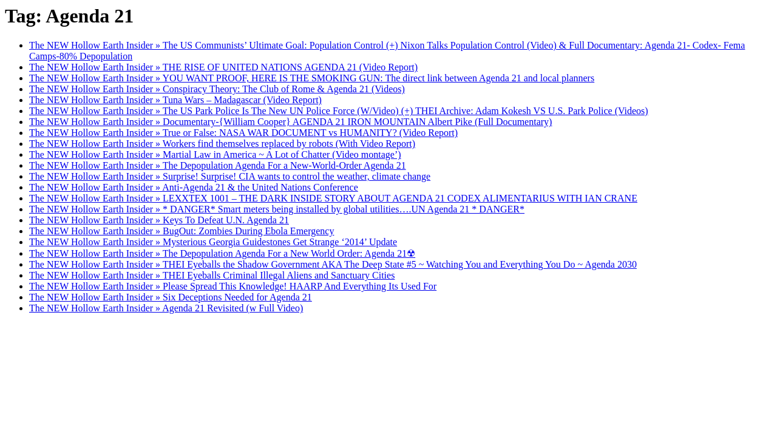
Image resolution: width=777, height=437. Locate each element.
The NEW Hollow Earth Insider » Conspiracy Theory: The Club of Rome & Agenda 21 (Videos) (217, 89)
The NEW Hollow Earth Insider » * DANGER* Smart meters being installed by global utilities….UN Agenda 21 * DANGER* (276, 209)
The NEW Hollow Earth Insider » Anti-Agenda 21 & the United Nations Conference (193, 187)
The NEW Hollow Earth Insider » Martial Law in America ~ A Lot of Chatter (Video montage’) (215, 154)
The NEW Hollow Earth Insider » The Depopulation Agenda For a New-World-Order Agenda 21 (217, 165)
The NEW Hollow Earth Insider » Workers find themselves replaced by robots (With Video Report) (222, 143)
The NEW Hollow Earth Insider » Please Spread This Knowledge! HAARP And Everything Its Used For (232, 286)
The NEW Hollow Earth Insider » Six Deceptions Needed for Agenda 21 (170, 297)
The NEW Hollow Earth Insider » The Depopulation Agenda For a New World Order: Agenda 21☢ (222, 253)
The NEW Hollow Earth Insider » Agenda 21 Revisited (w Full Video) (166, 308)
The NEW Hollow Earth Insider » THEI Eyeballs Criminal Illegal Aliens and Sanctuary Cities (212, 275)
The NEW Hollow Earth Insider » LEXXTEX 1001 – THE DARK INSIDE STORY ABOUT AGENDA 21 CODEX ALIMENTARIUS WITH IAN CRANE (333, 198)
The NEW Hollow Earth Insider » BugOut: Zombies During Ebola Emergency (181, 231)
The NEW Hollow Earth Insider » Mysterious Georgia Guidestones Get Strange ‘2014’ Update (213, 242)
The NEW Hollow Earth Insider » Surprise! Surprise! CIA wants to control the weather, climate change (229, 176)
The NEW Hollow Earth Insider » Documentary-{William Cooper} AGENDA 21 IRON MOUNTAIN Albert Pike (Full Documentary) (290, 122)
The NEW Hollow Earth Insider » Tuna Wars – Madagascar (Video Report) (175, 100)
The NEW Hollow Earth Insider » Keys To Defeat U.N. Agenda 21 (159, 220)
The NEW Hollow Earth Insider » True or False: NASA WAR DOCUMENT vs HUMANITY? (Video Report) (243, 132)
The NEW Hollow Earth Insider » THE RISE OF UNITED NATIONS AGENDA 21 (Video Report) (223, 67)
